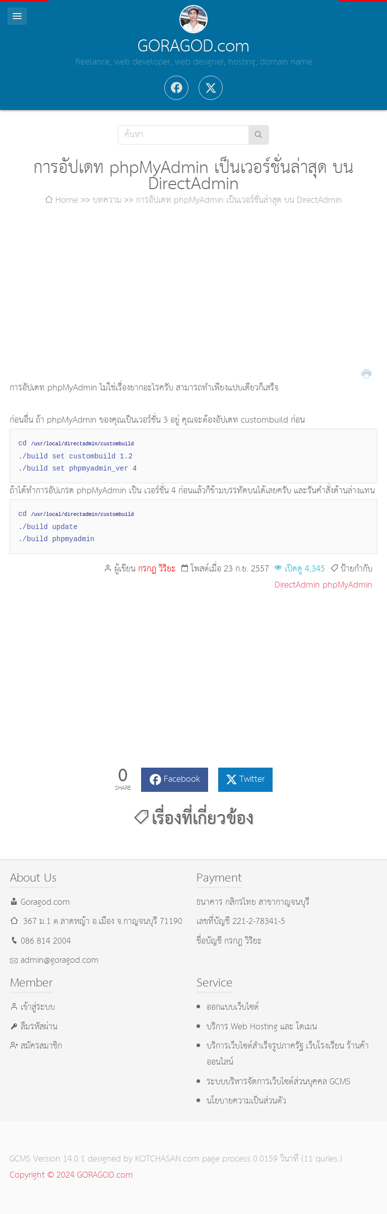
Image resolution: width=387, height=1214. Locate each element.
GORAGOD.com (193, 46)
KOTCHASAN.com (167, 1159)
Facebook (182, 779)
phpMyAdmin (347, 585)
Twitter (252, 779)
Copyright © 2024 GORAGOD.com (71, 1175)
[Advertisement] (193, 294)
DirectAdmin (297, 585)
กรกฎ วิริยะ (157, 569)
